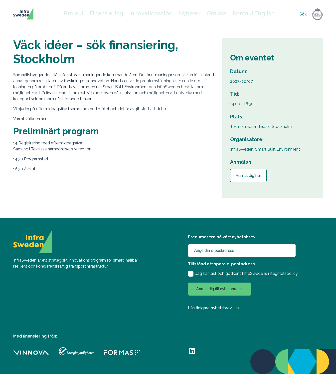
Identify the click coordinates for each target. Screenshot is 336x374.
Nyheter (185, 14)
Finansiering (117, 14)
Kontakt (234, 14)
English (253, 14)
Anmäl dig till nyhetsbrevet (219, 289)
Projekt (89, 14)
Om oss (210, 14)
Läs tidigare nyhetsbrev (210, 308)
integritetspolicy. (283, 273)
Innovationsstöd (153, 14)
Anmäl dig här (248, 175)
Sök (303, 14)
